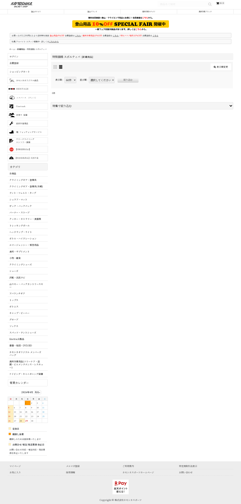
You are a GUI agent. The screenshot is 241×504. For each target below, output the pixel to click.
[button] (142, 109)
